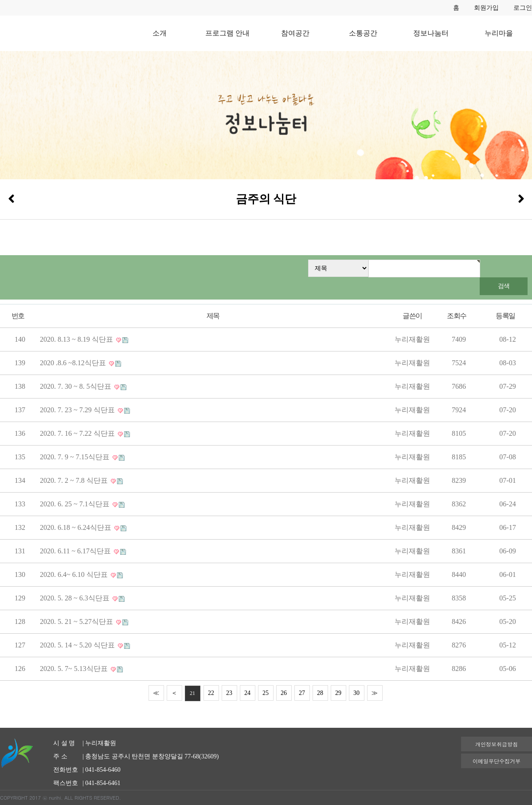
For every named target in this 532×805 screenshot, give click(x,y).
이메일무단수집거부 (496, 761)
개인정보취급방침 (496, 744)
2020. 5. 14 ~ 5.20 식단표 (78, 645)
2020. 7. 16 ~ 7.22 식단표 (78, 433)
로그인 (522, 7)
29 (338, 693)
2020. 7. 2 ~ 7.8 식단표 (75, 480)
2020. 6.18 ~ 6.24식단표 (76, 527)
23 (229, 693)
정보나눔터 (431, 33)
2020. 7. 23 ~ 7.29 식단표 (78, 410)
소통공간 (363, 33)
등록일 (505, 316)
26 (284, 693)
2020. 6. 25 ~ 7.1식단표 (75, 504)
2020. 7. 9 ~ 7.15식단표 (75, 457)
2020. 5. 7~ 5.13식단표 (75, 668)
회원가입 (486, 7)
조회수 (456, 316)
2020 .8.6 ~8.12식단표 (74, 363)
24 (247, 693)
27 (302, 693)
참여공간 (295, 33)
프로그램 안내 (227, 33)
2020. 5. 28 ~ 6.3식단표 (75, 598)
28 (320, 693)
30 (356, 693)
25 (265, 693)
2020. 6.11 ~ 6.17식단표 (76, 551)
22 (211, 693)
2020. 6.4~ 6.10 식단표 (75, 574)
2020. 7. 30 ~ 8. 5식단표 (76, 386)
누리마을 (499, 33)
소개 (160, 33)
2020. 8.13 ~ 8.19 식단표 (77, 339)
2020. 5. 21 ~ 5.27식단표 (77, 621)
